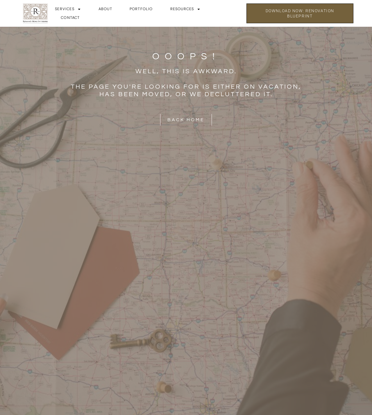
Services (68, 9)
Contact (70, 17)
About (105, 8)
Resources (185, 9)
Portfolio (141, 8)
